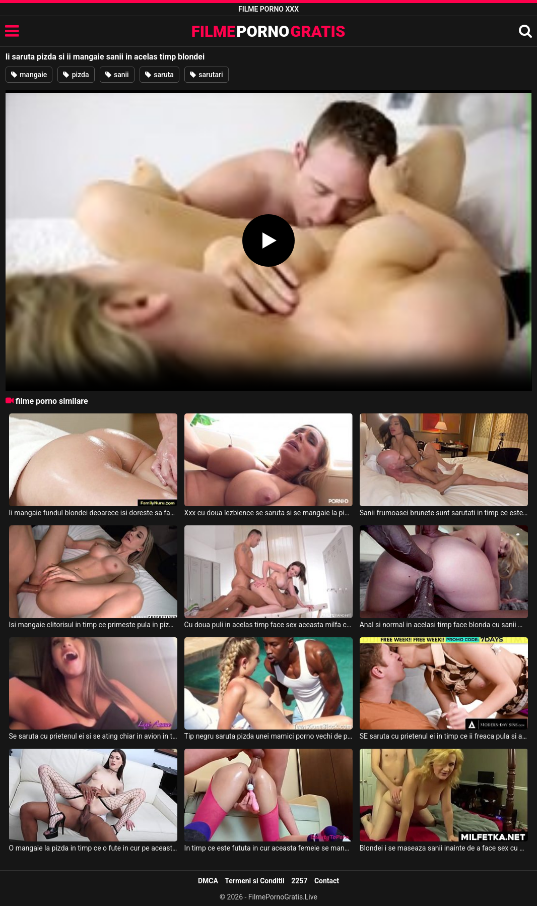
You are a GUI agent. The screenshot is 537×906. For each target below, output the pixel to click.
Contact (326, 881)
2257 (299, 881)
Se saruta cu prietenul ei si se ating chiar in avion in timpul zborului (93, 736)
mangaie (29, 75)
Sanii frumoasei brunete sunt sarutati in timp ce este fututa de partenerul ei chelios (444, 513)
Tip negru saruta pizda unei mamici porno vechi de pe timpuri (268, 736)
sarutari (206, 75)
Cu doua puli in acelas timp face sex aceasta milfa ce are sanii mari (268, 625)
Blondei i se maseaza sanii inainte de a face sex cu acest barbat (444, 848)
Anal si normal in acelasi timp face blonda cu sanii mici (444, 625)
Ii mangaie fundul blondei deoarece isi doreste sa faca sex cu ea (93, 513)
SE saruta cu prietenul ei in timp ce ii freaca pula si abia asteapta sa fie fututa (444, 736)
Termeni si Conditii (254, 881)
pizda (76, 75)
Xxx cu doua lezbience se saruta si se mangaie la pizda (268, 513)
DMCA (208, 881)
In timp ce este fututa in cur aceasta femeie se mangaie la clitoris (268, 848)
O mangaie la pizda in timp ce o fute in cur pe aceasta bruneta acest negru (93, 848)
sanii (117, 75)
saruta (159, 75)
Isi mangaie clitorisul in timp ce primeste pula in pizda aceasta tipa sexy (93, 625)
